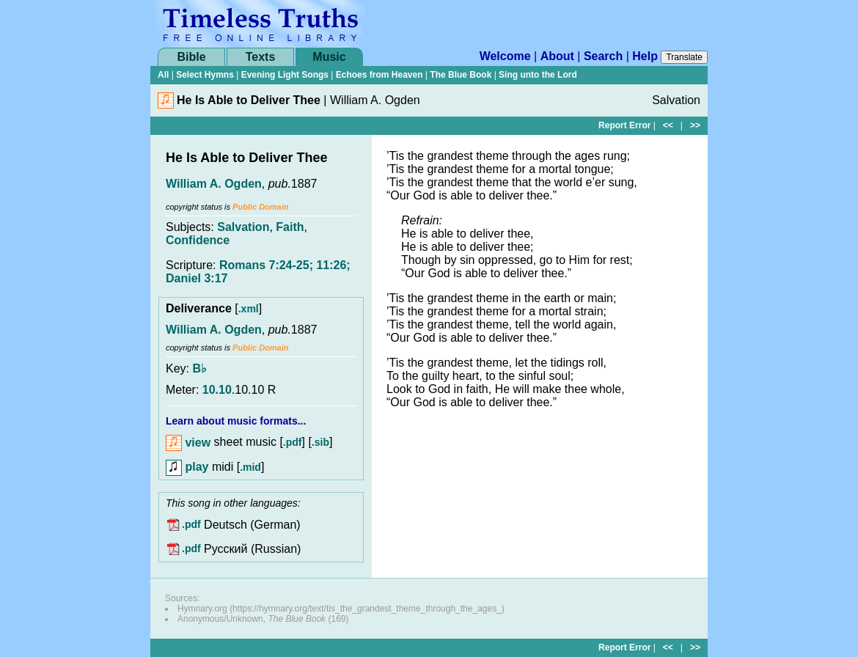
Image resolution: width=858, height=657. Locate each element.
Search (603, 56)
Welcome (505, 56)
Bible (191, 57)
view (188, 442)
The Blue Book (460, 75)
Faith (290, 227)
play (187, 466)
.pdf (292, 443)
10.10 (217, 389)
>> (695, 125)
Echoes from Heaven (379, 75)
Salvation (243, 227)
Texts (261, 57)
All (163, 75)
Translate (684, 57)
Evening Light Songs (285, 75)
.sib (320, 443)
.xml (248, 309)
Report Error (624, 125)
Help (645, 56)
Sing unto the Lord (538, 75)
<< (668, 125)
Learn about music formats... (236, 421)
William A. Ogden (214, 183)
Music (328, 57)
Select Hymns (205, 75)
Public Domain (260, 206)
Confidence (198, 240)
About (557, 56)
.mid (250, 467)
